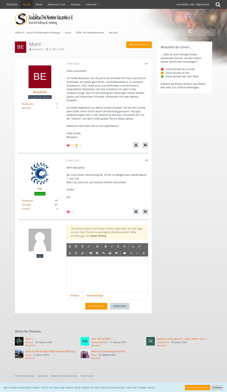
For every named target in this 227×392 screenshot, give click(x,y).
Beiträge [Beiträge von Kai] (26, 204)
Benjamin (38, 49)
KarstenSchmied (99, 342)
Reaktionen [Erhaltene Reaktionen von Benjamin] (27, 103)
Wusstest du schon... (176, 47)
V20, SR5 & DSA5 (101, 338)
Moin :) (30, 338)
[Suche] (217, 4)
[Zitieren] (145, 145)
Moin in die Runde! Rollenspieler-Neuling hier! (53, 351)
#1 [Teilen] (146, 63)
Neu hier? (30, 345)
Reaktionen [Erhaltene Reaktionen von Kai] (27, 200)
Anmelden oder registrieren (193, 4)
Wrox (93, 354)
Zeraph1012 (163, 342)
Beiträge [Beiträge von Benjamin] (26, 107)
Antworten (96, 306)
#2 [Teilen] (146, 160)
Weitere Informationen (197, 387)
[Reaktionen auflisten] (75, 145)
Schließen (217, 387)
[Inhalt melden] (136, 145)
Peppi (28, 354)
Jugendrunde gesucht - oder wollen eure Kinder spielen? (190, 338)
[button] (70, 246)
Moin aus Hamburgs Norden (108, 351)
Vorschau (119, 306)
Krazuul (29, 342)
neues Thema (98, 236)
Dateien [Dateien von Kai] (26, 208)
